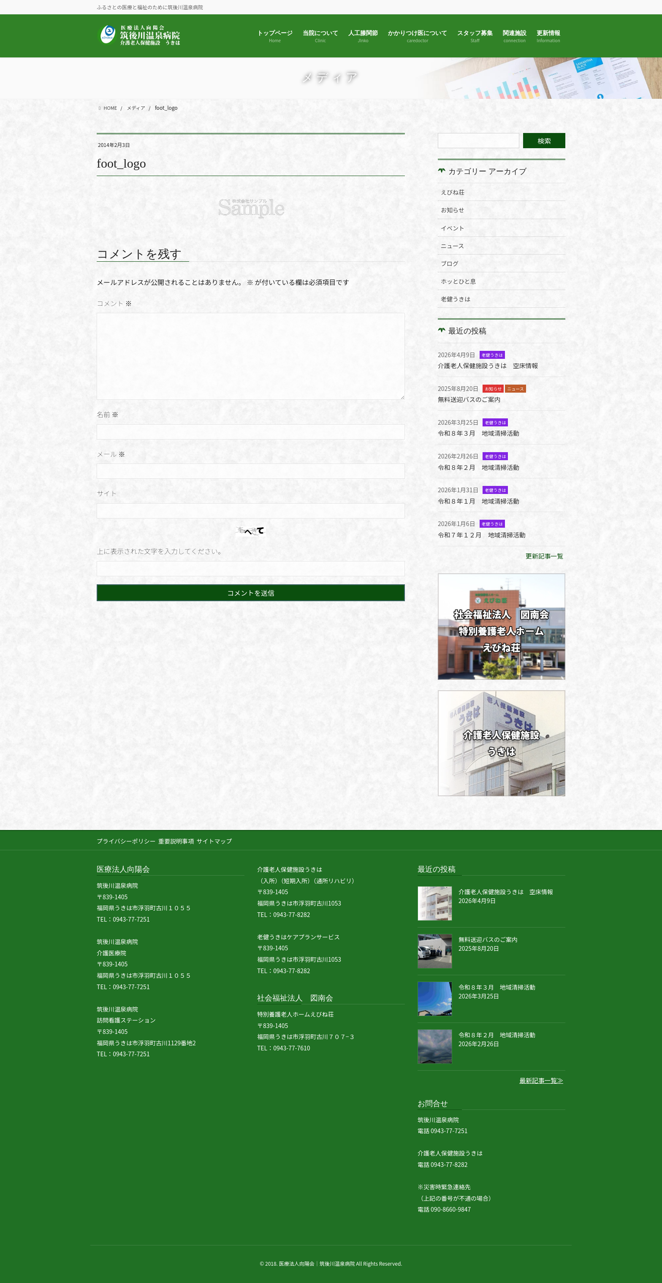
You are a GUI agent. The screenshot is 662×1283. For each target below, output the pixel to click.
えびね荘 (452, 192)
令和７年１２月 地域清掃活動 (485, 534)
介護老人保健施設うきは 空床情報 (492, 365)
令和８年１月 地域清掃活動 (482, 500)
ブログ (450, 263)
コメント (114, 303)
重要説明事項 (180, 839)
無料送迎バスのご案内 (471, 399)
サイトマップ (221, 839)
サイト (107, 493)
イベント (452, 228)
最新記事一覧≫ (539, 1079)
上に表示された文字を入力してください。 (161, 551)
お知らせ (452, 210)
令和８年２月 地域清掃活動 (482, 466)
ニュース (452, 245)
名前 (108, 414)
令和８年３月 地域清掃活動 (482, 433)
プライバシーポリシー (126, 839)
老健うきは (455, 299)
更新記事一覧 (543, 554)
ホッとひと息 (458, 281)
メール (111, 454)
